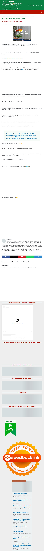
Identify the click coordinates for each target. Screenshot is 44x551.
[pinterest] (22, 257)
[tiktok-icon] (41, 5)
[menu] (3, 12)
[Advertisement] (22, 82)
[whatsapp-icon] (39, 5)
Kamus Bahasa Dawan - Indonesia (15, 58)
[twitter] (14, 257)
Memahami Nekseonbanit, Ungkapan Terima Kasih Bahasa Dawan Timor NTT (20, 133)
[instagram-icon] (31, 5)
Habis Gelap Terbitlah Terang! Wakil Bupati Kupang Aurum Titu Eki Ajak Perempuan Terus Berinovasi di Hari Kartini (22, 519)
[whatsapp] (30, 257)
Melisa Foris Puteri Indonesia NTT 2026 (21, 512)
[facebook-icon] (28, 5)
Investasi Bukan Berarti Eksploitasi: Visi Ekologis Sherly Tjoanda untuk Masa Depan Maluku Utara (22, 545)
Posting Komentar (19, 21)
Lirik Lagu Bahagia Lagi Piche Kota (20, 526)
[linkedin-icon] (36, 5)
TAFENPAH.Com (8, 1)
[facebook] (6, 257)
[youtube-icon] (34, 5)
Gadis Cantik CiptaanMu (18, 531)
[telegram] (38, 257)
